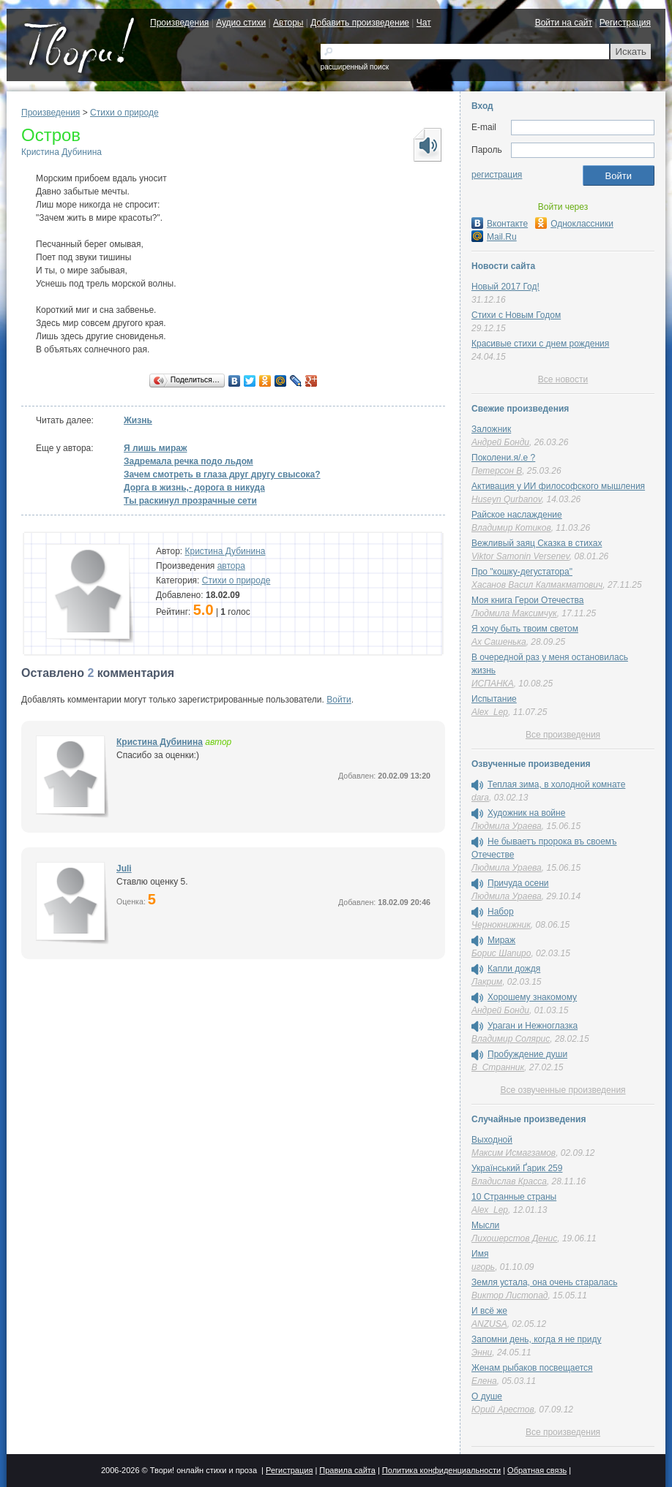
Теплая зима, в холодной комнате (556, 784)
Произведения (179, 23)
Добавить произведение (359, 23)
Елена (484, 1381)
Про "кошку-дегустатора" (521, 572)
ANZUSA (489, 1324)
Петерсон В (496, 471)
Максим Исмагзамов (513, 1153)
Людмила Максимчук (514, 613)
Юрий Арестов (502, 1409)
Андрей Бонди (500, 442)
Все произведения (563, 735)
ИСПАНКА (492, 683)
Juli (124, 868)
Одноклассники (574, 224)
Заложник (491, 429)
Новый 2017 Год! (505, 286)
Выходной (491, 1140)
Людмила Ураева (506, 826)
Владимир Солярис (510, 1039)
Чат (424, 23)
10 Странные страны (513, 1197)
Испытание (494, 699)
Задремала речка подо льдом (188, 461)
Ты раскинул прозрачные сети (190, 501)
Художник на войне (526, 813)
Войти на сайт (563, 23)
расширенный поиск (355, 67)
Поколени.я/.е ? (503, 458)
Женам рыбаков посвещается (532, 1368)
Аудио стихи (241, 23)
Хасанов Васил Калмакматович (536, 585)
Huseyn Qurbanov (506, 499)
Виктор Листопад (509, 1295)
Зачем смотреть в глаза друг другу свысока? (222, 474)
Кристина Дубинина (61, 152)
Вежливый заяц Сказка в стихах (536, 543)
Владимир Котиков (511, 528)
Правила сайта (347, 1470)
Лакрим (486, 982)
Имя (479, 1254)
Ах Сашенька (498, 642)
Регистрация (625, 23)
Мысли (485, 1225)
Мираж (501, 940)
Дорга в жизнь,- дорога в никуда (194, 488)
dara (480, 797)
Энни (481, 1352)
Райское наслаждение (516, 515)
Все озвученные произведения (562, 1090)
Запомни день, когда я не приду (536, 1339)
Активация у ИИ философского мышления (558, 486)
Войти (338, 700)
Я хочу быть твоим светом (524, 629)
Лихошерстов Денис (514, 1238)
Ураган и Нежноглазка (533, 1026)
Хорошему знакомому (532, 997)
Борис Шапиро (501, 953)
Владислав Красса (509, 1181)
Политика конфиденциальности (441, 1470)
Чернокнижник (501, 925)
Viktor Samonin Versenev (520, 556)
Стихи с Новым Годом (516, 315)
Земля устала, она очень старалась (544, 1282)
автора (231, 566)
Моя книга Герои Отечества (527, 600)
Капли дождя (514, 969)
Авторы (288, 23)
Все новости (563, 379)
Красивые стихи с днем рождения (540, 343)
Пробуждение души (527, 1054)
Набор (501, 912)
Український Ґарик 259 (516, 1168)
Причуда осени (518, 883)
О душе (486, 1396)
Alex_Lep (489, 712)
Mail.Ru (494, 237)
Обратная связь (537, 1470)
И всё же (489, 1311)
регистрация (496, 175)
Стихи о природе (124, 112)
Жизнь (138, 420)
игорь (483, 1267)
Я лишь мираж (155, 448)
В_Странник (497, 1067)
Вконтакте (499, 224)
